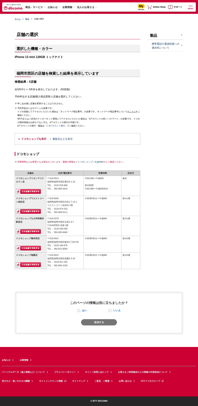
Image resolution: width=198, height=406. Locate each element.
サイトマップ (78, 381)
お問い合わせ (125, 381)
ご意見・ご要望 (101, 381)
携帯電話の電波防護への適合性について (165, 45)
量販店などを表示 (63, 139)
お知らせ (53, 7)
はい (84, 310)
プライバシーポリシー (65, 372)
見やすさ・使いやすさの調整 (16, 381)
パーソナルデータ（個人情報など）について (23, 372)
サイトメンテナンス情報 (53, 381)
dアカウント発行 (56, 126)
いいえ (117, 310)
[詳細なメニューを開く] (190, 7)
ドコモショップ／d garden (89, 162)
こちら (132, 111)
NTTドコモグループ (152, 381)
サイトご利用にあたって (97, 372)
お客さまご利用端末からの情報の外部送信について (143, 372)
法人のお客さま (86, 7)
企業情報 (67, 7)
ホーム (18, 19)
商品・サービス (34, 7)
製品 (27, 19)
